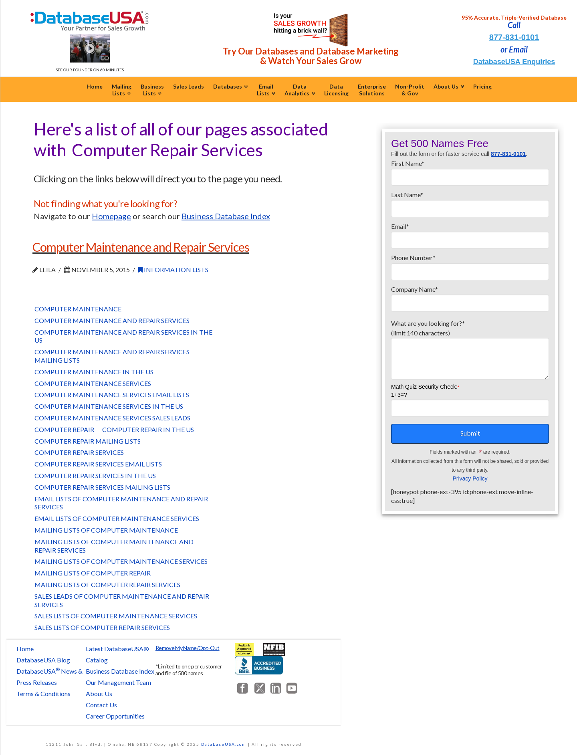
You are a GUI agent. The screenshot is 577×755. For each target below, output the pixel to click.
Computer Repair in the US (148, 429)
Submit (470, 433)
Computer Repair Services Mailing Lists (102, 487)
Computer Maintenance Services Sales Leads (112, 418)
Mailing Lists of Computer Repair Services (107, 584)
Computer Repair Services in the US (95, 475)
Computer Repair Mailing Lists (87, 441)
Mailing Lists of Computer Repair (92, 573)
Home (25, 648)
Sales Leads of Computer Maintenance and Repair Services (121, 600)
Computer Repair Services (79, 452)
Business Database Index (120, 671)
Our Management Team (118, 682)
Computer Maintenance (77, 309)
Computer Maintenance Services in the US (108, 406)
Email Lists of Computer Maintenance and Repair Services (121, 503)
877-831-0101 (514, 37)
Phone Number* (470, 265)
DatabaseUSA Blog (43, 660)
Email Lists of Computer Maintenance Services (116, 518)
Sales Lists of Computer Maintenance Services (115, 616)
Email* (470, 233)
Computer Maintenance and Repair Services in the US (123, 336)
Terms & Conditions (43, 693)
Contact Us (101, 705)
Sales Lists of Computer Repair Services (102, 627)
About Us (99, 693)
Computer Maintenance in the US (93, 371)
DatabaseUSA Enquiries (514, 62)
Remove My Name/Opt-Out (187, 647)
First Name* (470, 170)
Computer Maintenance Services (92, 383)
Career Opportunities (115, 716)
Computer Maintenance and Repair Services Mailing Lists (112, 356)
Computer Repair (64, 429)
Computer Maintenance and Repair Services (140, 247)
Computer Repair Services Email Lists (98, 464)
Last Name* (470, 202)
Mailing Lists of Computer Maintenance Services (121, 561)
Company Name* (470, 296)
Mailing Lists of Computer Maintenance (106, 530)
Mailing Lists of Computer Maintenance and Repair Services (114, 546)
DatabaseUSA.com (223, 744)
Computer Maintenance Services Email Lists (111, 394)
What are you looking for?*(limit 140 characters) (470, 332)
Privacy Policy (469, 478)
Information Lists (173, 269)
